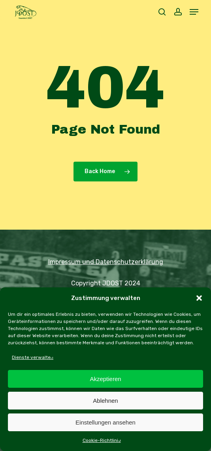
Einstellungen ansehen (105, 422)
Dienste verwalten (32, 357)
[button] (199, 298)
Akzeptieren (105, 379)
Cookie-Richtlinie (102, 440)
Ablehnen (105, 400)
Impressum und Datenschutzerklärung (105, 262)
